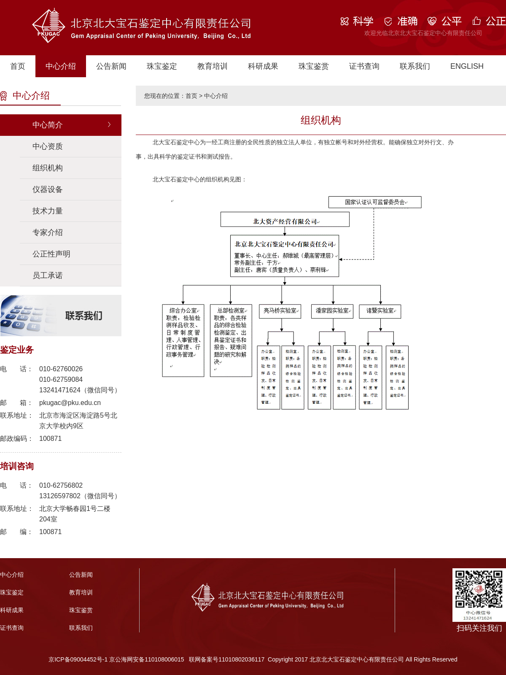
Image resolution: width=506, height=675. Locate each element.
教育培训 (212, 66)
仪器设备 (47, 189)
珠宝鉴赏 (314, 66)
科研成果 (263, 66)
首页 (17, 66)
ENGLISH (467, 66)
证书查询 (364, 66)
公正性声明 (51, 254)
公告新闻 (111, 66)
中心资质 (47, 146)
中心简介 (47, 125)
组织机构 (47, 168)
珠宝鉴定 (162, 66)
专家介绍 (47, 232)
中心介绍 (61, 66)
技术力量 (47, 211)
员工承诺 (47, 275)
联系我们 (415, 66)
